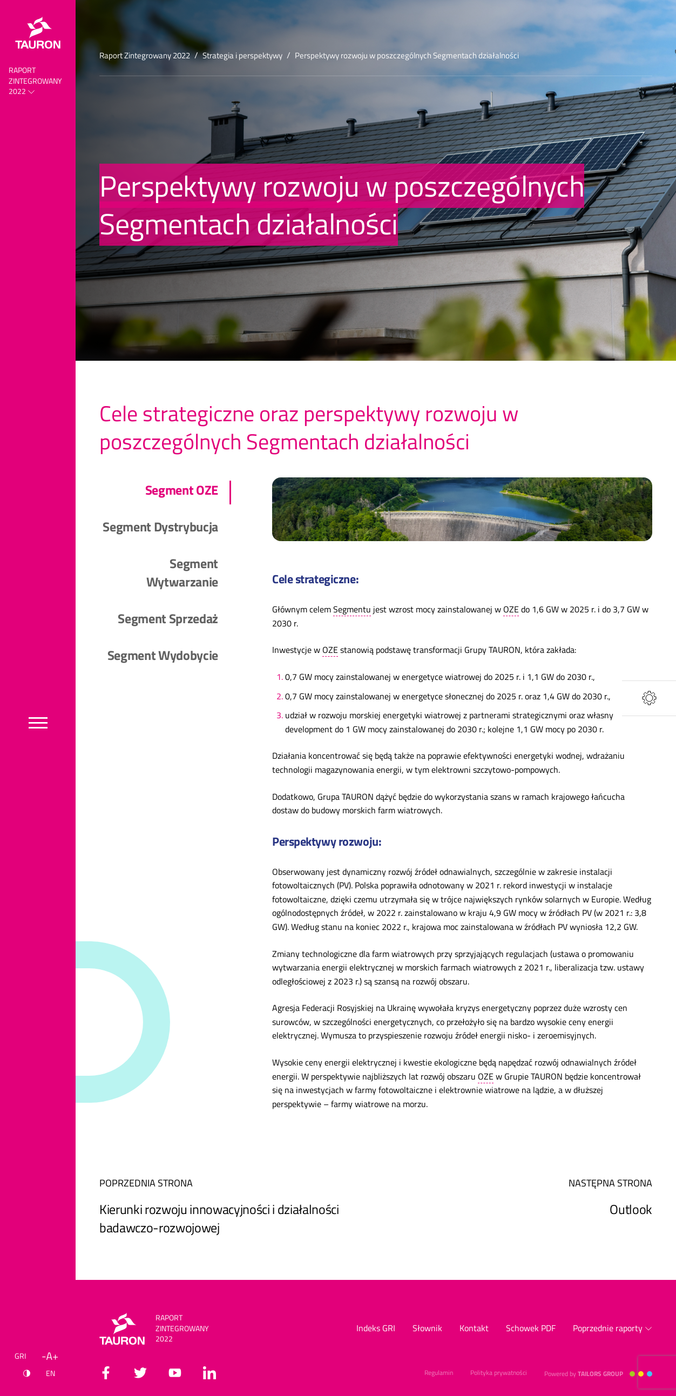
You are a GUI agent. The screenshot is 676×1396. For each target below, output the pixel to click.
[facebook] (105, 1372)
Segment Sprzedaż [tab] (168, 618)
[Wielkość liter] (50, 1356)
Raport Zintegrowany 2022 (35, 81)
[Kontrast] (27, 1373)
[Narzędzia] (649, 698)
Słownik (427, 1327)
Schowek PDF (531, 1327)
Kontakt (474, 1327)
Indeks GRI (375, 1327)
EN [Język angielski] (50, 1373)
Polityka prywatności (498, 1372)
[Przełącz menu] (38, 722)
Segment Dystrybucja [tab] (160, 526)
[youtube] (174, 1372)
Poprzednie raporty (612, 1327)
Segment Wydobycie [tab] (162, 655)
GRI (20, 1355)
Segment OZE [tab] (181, 490)
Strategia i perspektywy (242, 55)
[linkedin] (209, 1372)
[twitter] (140, 1372)
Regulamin (438, 1372)
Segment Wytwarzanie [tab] (182, 572)
